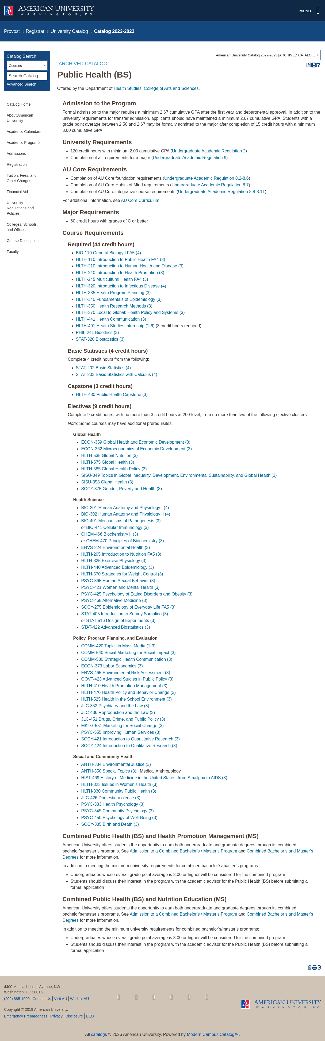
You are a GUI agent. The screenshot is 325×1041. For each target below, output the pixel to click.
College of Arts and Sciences (171, 88)
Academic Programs (23, 142)
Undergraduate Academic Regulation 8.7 (209, 185)
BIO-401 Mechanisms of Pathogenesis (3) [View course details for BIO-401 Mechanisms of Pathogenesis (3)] (121, 520)
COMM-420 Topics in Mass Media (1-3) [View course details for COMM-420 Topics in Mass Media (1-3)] (118, 646)
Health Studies (128, 88)
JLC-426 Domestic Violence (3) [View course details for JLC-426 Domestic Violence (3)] (110, 798)
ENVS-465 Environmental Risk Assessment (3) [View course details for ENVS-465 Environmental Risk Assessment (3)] (125, 672)
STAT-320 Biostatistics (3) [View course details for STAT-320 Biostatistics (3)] (100, 339)
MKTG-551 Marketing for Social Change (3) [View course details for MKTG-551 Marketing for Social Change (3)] (122, 725)
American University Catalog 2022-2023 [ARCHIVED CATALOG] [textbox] (265, 55)
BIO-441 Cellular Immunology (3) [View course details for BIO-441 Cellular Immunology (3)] (117, 527)
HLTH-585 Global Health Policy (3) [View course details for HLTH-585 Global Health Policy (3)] (114, 469)
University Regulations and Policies (20, 208)
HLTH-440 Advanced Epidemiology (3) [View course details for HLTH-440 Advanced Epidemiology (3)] (117, 567)
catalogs (99, 1034)
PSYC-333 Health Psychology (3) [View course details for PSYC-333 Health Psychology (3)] (113, 804)
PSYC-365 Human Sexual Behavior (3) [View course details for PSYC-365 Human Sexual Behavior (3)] (118, 580)
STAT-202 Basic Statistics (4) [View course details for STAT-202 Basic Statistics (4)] (103, 368)
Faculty (13, 251)
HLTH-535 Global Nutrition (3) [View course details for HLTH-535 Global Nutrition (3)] (109, 455)
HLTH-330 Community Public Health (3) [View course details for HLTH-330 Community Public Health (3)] (118, 791)
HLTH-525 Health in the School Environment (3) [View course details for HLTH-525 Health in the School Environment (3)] (126, 699)
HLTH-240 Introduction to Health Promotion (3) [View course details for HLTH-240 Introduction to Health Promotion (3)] (120, 272)
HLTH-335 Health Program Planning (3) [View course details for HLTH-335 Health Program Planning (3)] (113, 292)
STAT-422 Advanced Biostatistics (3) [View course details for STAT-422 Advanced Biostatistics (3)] (115, 627)
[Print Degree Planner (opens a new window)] (309, 65)
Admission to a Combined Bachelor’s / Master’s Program (183, 851)
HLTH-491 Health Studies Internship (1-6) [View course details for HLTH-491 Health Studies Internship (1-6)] (115, 326)
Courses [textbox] (15, 66)
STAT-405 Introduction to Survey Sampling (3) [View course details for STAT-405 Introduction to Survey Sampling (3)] (124, 614)
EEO (90, 1016)
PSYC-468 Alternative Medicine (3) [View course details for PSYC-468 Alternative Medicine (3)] (114, 600)
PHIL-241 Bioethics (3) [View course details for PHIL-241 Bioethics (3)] (97, 332)
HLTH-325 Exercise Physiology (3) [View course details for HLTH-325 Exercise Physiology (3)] (114, 560)
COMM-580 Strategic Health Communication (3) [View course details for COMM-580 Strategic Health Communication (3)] (127, 659)
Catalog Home (19, 104)
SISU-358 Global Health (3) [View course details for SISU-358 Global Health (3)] (107, 482)
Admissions (16, 153)
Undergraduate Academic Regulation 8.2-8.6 (206, 178)
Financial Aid (17, 192)
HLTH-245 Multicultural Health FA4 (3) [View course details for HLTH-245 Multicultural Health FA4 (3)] (112, 279)
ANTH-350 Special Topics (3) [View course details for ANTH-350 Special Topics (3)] (108, 771)
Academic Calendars (24, 131)
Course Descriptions (23, 241)
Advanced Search (21, 84)
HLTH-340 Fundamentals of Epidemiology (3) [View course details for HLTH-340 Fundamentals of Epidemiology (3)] (119, 299)
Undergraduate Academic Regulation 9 (189, 157)
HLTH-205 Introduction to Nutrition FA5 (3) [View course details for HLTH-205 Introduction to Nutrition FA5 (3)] (121, 554)
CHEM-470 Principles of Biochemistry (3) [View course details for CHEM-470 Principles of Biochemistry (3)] (125, 541)
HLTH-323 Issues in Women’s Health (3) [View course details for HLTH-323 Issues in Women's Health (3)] (119, 784)
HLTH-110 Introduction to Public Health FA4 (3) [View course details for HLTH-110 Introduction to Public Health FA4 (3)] (120, 259)
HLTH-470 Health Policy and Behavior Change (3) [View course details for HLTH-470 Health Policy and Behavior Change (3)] (128, 692)
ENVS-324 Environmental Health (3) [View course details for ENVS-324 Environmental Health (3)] (115, 547)
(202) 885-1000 (17, 999)
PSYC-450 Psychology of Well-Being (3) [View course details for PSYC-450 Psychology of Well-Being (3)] (119, 817)
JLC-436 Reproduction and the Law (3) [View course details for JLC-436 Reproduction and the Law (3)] (118, 712)
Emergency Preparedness (25, 1016)
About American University (20, 118)
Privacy (56, 1016)
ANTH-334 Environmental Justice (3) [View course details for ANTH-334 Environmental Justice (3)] (116, 764)
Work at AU (79, 999)
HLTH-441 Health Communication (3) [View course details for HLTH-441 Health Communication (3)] (111, 319)
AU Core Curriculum (140, 200)
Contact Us (42, 999)
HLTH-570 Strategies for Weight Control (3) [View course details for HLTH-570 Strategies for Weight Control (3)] (122, 574)
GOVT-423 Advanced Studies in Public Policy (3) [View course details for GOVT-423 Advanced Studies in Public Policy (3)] (127, 679)
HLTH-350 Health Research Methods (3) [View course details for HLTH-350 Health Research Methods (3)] (114, 306)
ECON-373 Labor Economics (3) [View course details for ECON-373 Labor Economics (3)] (112, 666)
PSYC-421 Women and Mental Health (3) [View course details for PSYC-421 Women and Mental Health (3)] (120, 587)
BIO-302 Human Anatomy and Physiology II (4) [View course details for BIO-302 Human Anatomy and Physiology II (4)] (125, 514)
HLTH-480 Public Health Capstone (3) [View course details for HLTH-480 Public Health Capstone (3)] (112, 394)
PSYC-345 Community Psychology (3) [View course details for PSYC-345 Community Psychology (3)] (117, 811)
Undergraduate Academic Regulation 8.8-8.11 (221, 191)
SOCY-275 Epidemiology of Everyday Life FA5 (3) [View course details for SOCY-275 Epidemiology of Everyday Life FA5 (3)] (128, 607)
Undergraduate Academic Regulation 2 (209, 151)
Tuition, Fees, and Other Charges (22, 178)
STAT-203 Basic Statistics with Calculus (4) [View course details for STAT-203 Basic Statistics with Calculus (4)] (116, 374)
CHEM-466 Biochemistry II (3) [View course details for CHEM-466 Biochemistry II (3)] (109, 534)
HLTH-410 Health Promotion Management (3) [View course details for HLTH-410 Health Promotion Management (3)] (124, 685)
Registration (17, 164)
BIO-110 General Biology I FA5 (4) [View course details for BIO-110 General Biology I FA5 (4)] (108, 253)
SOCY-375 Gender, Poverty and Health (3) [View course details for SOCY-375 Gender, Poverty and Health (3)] (121, 488)
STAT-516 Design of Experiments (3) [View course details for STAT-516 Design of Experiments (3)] (120, 620)
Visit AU (60, 999)
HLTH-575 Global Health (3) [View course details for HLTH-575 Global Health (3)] (107, 462)
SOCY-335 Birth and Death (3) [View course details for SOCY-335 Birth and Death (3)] (110, 824)
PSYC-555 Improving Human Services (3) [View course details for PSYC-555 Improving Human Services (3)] (120, 732)
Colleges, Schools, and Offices (22, 227)
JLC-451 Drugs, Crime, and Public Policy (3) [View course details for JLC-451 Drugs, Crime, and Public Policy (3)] (123, 719)
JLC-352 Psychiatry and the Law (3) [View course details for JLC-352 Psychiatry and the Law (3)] (115, 706)
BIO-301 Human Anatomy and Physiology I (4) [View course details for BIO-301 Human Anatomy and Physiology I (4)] (125, 507)
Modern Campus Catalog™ (213, 1034)
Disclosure (74, 1016)
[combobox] (267, 55)
